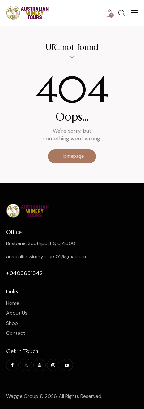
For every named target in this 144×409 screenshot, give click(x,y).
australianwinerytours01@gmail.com (46, 256)
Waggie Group (22, 396)
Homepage (72, 156)
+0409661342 (24, 273)
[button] (134, 12)
